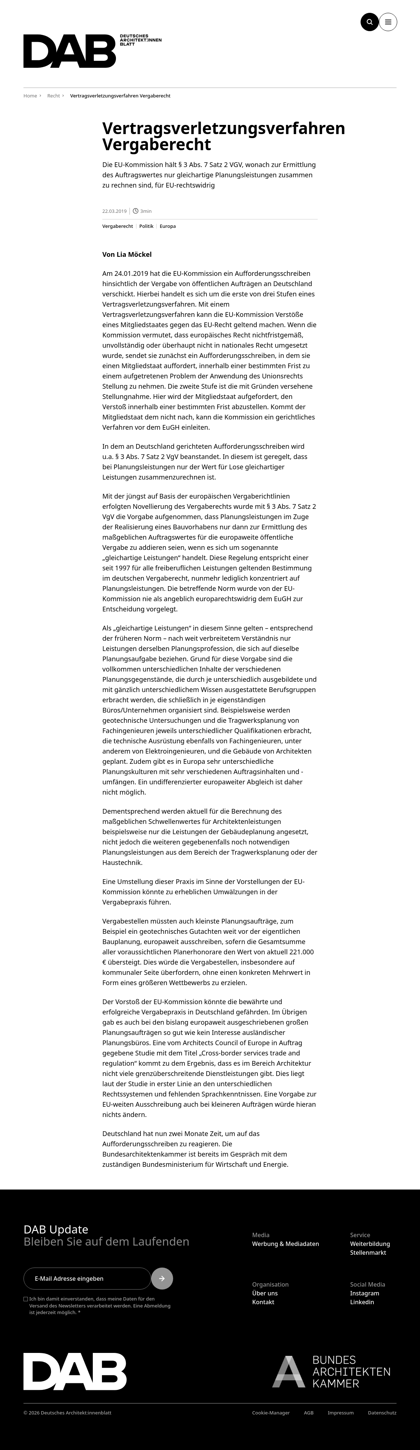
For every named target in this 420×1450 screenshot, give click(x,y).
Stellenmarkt (368, 1253)
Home (30, 95)
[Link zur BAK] (327, 1371)
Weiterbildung (370, 1244)
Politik (146, 225)
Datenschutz (382, 1412)
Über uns (265, 1293)
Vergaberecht (117, 225)
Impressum (341, 1412)
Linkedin (362, 1302)
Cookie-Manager (271, 1412)
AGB (309, 1412)
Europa (168, 225)
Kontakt (263, 1302)
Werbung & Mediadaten (285, 1244)
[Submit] (162, 1279)
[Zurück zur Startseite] (100, 54)
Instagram (364, 1293)
